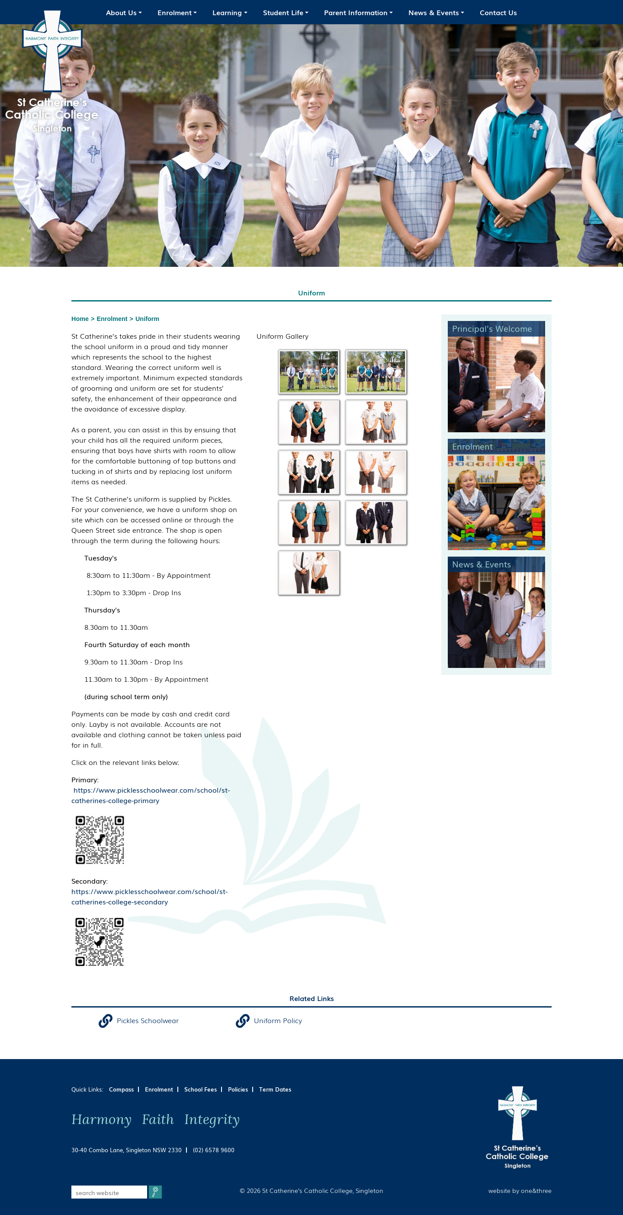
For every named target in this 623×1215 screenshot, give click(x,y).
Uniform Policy (278, 1020)
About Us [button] (121, 12)
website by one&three (520, 1190)
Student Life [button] (283, 12)
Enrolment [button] (174, 12)
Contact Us (498, 12)
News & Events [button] (433, 12)
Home (80, 318)
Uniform (147, 318)
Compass (121, 1089)
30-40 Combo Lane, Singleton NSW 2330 (126, 1150)
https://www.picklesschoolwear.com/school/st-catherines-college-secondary (149, 896)
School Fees (200, 1089)
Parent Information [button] (356, 12)
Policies (238, 1089)
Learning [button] (227, 12)
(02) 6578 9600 (213, 1150)
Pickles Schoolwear (148, 1020)
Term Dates (275, 1089)
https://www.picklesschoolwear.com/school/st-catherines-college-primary (150, 794)
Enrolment (111, 318)
